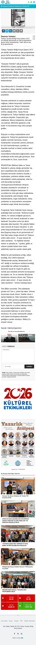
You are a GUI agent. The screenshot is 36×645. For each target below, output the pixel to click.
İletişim (16, 621)
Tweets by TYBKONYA (18, 469)
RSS (21, 621)
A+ (34, 36)
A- (34, 39)
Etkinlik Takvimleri (29, 621)
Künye (11, 621)
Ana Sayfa (4, 621)
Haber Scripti (16, 638)
